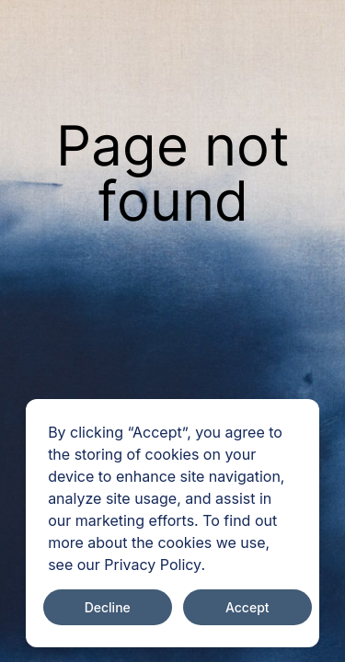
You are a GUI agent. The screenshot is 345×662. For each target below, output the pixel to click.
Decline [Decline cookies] (108, 607)
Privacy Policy (152, 564)
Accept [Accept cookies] (247, 607)
